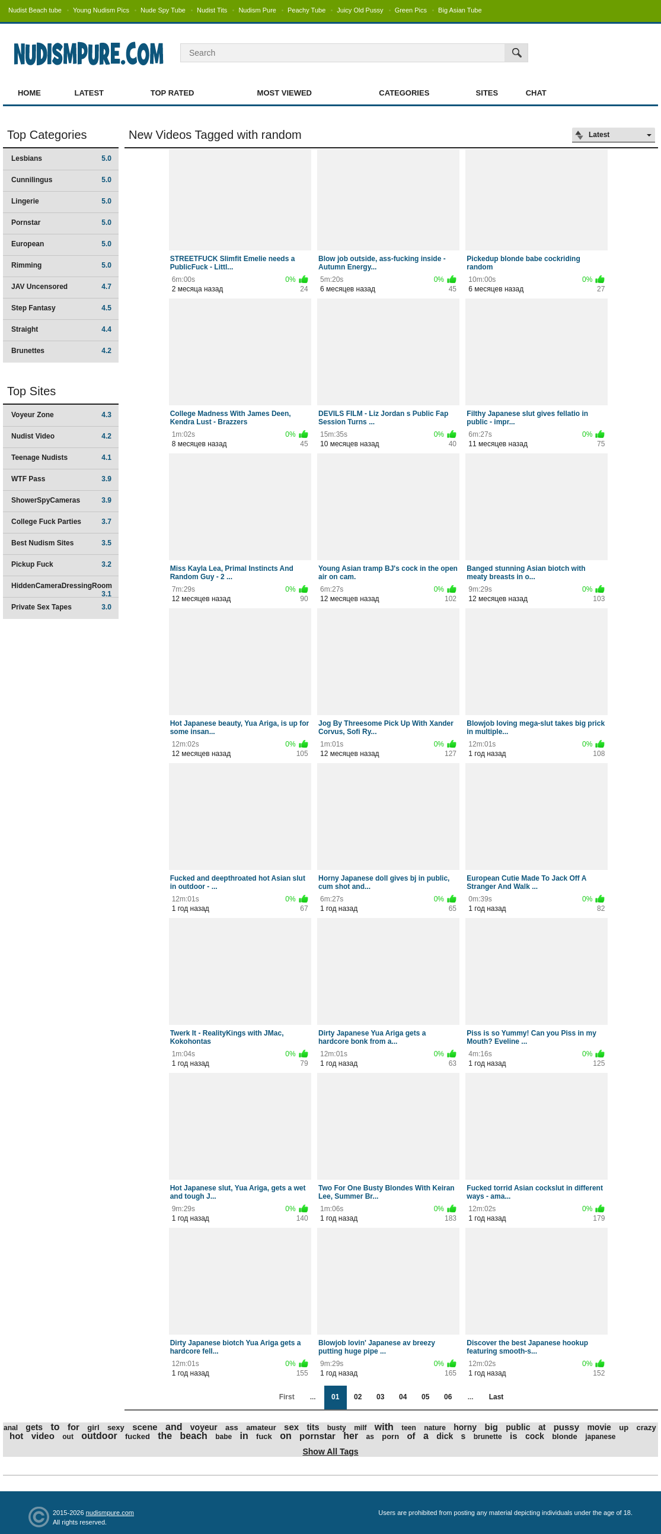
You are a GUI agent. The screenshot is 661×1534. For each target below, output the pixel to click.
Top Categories (47, 134)
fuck (264, 1436)
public (518, 1427)
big (491, 1427)
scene (145, 1427)
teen (408, 1428)
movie (599, 1427)
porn (390, 1436)
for (73, 1427)
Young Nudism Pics (101, 10)
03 (380, 1397)
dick (444, 1436)
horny (465, 1427)
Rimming (61, 265)
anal (11, 1428)
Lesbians (61, 158)
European (61, 244)
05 (425, 1397)
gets (34, 1427)
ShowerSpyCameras (61, 500)
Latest (89, 92)
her (350, 1436)
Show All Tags (330, 1451)
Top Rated (172, 92)
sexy (115, 1427)
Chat (536, 92)
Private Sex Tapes (61, 607)
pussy (566, 1427)
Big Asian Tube (459, 10)
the (165, 1436)
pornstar (317, 1436)
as (370, 1437)
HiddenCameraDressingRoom (61, 590)
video (43, 1436)
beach (193, 1436)
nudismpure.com (110, 1512)
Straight (61, 329)
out (68, 1437)
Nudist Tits (212, 10)
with (384, 1427)
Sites (487, 92)
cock (534, 1436)
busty (336, 1428)
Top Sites (31, 391)
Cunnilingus (61, 180)
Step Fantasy (61, 308)
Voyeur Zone (61, 415)
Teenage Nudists (61, 457)
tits (312, 1427)
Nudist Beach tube (35, 10)
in (244, 1436)
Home (29, 92)
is (514, 1436)
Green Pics (411, 10)
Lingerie (61, 201)
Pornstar (61, 222)
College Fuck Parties (61, 521)
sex (291, 1427)
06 (448, 1397)
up (623, 1427)
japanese (600, 1437)
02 (358, 1397)
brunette (488, 1437)
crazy (646, 1427)
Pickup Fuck (61, 564)
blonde (564, 1436)
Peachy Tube (306, 10)
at (541, 1427)
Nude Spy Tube (163, 10)
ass (231, 1427)
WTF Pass (61, 479)
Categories (404, 92)
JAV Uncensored (61, 286)
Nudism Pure (257, 10)
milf (360, 1428)
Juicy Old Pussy (360, 10)
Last (496, 1397)
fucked (137, 1436)
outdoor (99, 1436)
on (286, 1436)
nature (435, 1428)
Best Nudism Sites (61, 543)
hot (16, 1436)
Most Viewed (284, 92)
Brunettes (61, 351)
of (411, 1436)
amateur (261, 1427)
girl (93, 1427)
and (173, 1427)
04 (403, 1397)
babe (223, 1437)
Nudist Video (61, 436)
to (55, 1427)
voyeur (204, 1427)
